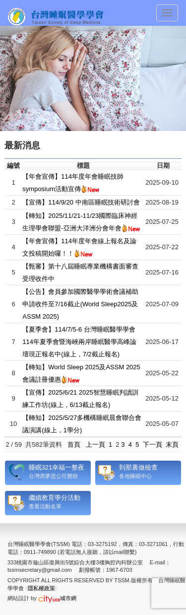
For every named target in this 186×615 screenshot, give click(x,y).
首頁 (73, 444)
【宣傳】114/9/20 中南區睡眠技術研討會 (80, 202)
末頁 (172, 444)
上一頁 (95, 444)
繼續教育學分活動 (54, 497)
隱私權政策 (41, 588)
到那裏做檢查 (138, 467)
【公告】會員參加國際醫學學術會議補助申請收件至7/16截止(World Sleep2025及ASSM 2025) (80, 304)
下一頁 (152, 444)
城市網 (57, 598)
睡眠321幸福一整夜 (57, 467)
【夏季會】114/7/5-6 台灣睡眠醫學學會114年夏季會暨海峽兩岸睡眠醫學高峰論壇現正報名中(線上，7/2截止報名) (79, 342)
